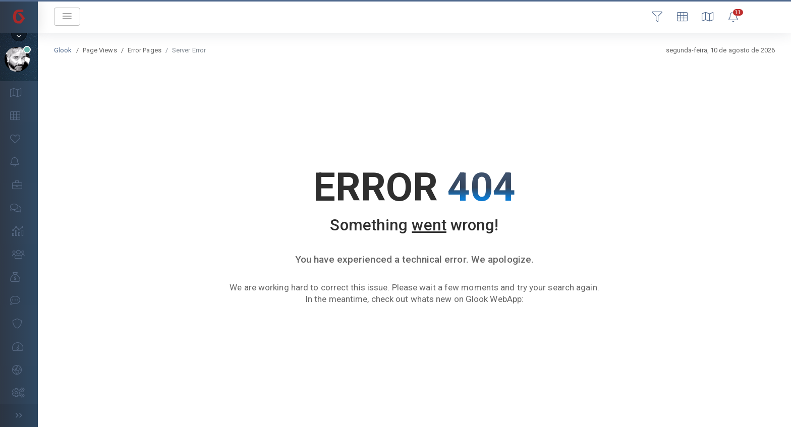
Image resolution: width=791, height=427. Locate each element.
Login (758, 16)
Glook (63, 50)
